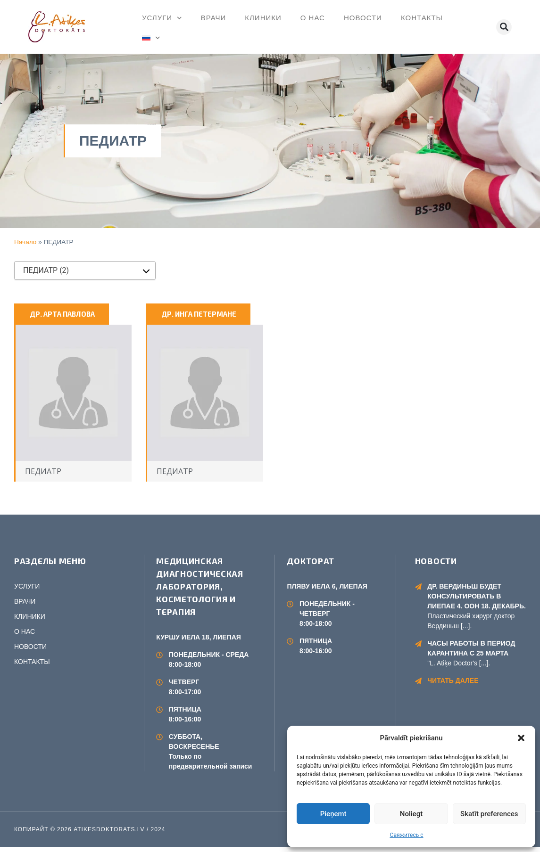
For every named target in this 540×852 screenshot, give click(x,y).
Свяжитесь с (406, 835)
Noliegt (411, 814)
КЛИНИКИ (263, 18)
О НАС (312, 18)
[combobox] (85, 270)
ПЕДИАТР (43, 476)
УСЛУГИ (162, 18)
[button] (521, 738)
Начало (25, 242)
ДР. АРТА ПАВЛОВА (62, 314)
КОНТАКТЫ (422, 18)
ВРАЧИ (213, 18)
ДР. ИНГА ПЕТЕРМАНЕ (198, 314)
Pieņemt (333, 814)
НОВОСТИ (363, 18)
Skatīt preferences (489, 814)
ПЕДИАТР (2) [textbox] (46, 270)
